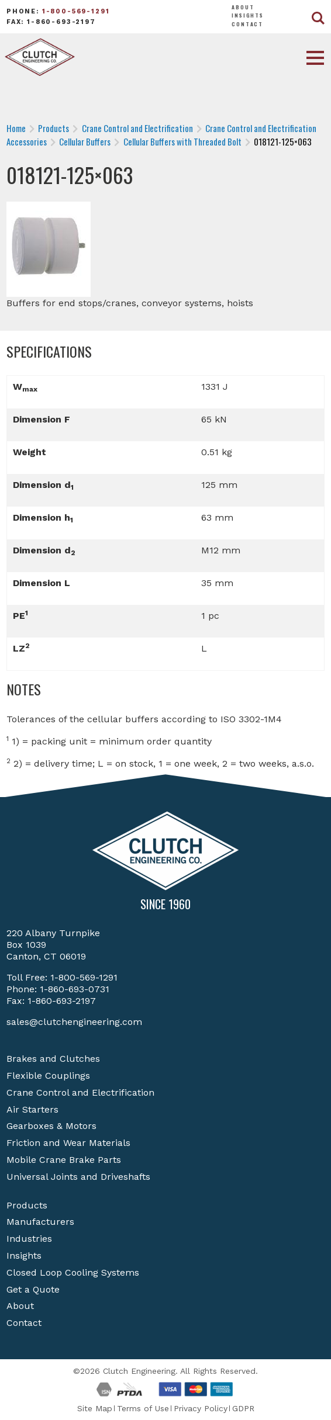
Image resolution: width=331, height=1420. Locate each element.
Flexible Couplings (48, 1075)
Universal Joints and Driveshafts (78, 1176)
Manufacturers (40, 1221)
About (243, 7)
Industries (29, 1238)
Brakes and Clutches (53, 1058)
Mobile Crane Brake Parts (63, 1159)
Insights (248, 15)
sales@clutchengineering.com (74, 1021)
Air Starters (32, 1109)
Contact (247, 24)
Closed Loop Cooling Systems (72, 1272)
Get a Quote (33, 1289)
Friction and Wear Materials (68, 1142)
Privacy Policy (200, 1408)
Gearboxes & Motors (51, 1125)
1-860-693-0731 (74, 989)
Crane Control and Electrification (80, 1092)
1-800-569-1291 (76, 11)
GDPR (243, 1408)
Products (26, 1205)
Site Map (94, 1408)
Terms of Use (143, 1408)
